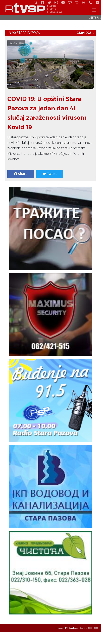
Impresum (59, 628)
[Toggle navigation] (94, 10)
